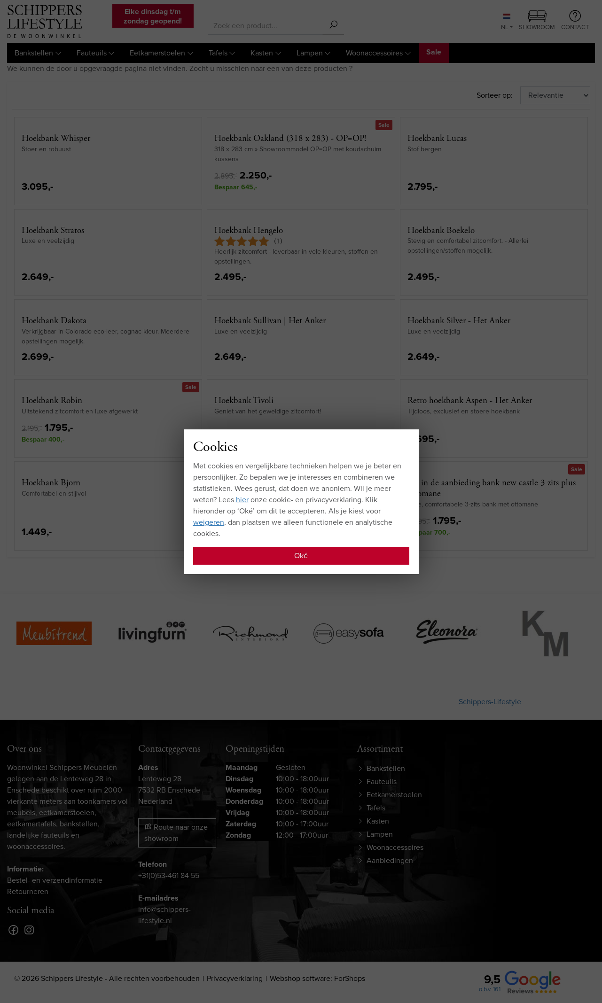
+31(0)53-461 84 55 (168, 875)
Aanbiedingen (390, 860)
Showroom (537, 21)
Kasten (261, 52)
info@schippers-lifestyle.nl (164, 915)
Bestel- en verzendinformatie (54, 880)
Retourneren (27, 891)
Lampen (310, 52)
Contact (575, 20)
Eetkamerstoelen (157, 52)
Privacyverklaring (235, 978)
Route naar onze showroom (176, 833)
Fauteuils (92, 52)
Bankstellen (34, 52)
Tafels (218, 52)
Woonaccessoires (374, 52)
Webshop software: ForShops (317, 978)
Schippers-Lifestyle (490, 701)
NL (505, 22)
